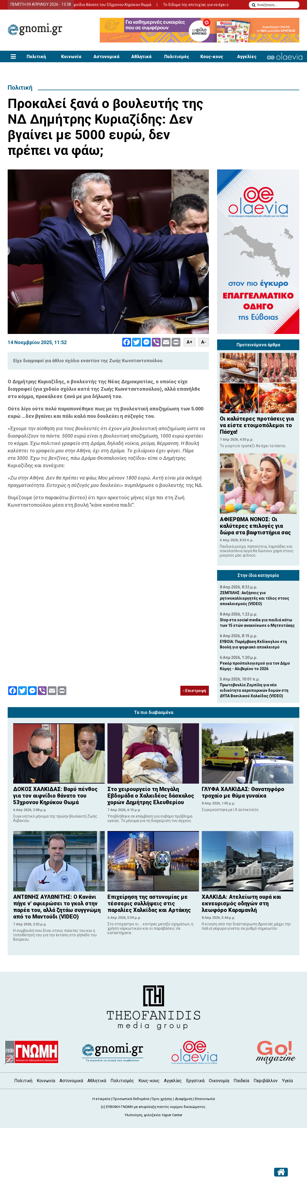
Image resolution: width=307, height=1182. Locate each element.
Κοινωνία (71, 56)
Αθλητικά (141, 56)
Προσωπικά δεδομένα (131, 1099)
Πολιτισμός (176, 56)
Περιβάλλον (266, 1080)
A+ (189, 342)
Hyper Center (172, 1115)
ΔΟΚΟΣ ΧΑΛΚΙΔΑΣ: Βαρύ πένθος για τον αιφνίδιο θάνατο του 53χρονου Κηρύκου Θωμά (81, 4)
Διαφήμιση (183, 1099)
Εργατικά (195, 1080)
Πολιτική (36, 56)
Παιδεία (241, 1080)
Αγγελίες (247, 56)
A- (203, 342)
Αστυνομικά (106, 56)
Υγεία (287, 1080)
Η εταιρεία (101, 1099)
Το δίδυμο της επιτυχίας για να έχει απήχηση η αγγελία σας (221, 4)
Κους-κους (211, 56)
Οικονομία (219, 1080)
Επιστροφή (194, 690)
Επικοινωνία (205, 1099)
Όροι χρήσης (162, 1099)
